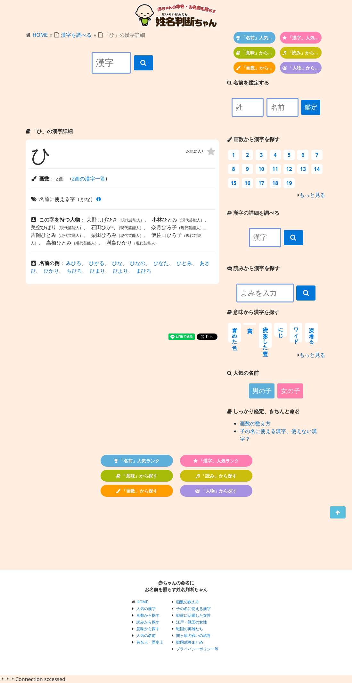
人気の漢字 (146, 608)
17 (261, 183)
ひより (120, 270)
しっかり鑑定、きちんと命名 (263, 411)
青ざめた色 (234, 332)
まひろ (143, 270)
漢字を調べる (76, 34)
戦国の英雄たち (189, 628)
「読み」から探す (302, 53)
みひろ (73, 263)
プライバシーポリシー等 (197, 649)
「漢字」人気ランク (302, 38)
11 (275, 169)
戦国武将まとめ (189, 642)
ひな (117, 263)
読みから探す (148, 622)
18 (275, 183)
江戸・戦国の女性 (191, 622)
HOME (40, 34)
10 (261, 169)
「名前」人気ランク (255, 38)
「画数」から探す (255, 68)
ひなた (161, 263)
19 (289, 183)
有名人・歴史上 (149, 642)
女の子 (290, 390)
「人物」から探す (302, 68)
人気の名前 (146, 635)
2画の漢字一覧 (88, 178)
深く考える (311, 332)
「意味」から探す (255, 53)
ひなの (137, 263)
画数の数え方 (255, 423)
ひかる (96, 263)
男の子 (262, 390)
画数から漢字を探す (253, 139)
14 (317, 169)
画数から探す (148, 615)
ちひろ (74, 270)
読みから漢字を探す (253, 268)
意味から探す (148, 628)
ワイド (296, 332)
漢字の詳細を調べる (253, 212)
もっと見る (312, 194)
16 (247, 183)
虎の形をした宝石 (265, 335)
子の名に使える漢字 (193, 608)
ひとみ (184, 263)
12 (289, 169)
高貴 (249, 324)
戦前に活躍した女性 (193, 615)
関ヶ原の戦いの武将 (193, 635)
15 (233, 183)
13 (303, 169)
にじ (280, 329)
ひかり (51, 270)
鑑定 (311, 107)
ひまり (97, 270)
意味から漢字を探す (253, 312)
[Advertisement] (122, 106)
